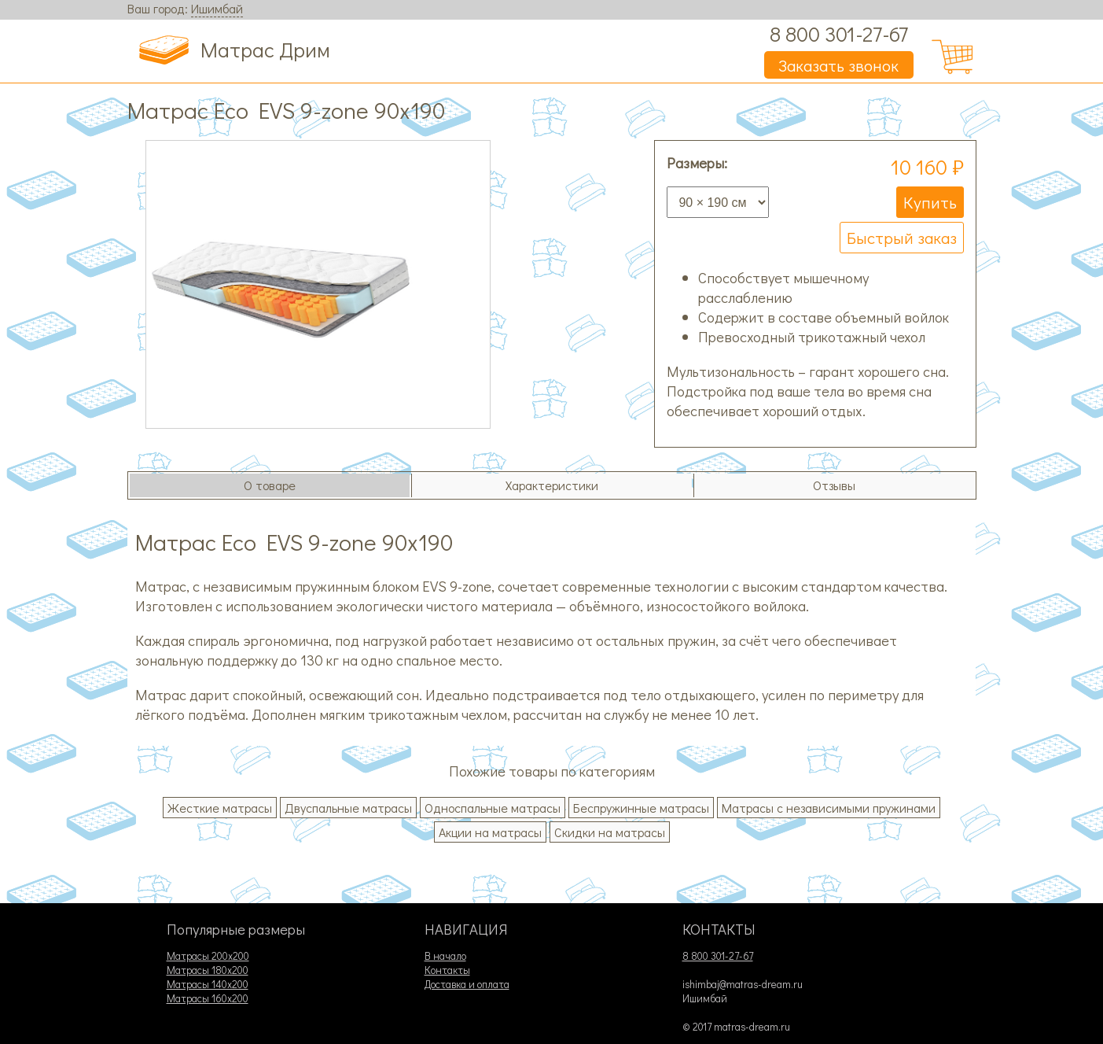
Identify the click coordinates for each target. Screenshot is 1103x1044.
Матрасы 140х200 (207, 984)
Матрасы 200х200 (208, 956)
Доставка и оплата (467, 984)
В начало (445, 956)
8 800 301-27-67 (839, 33)
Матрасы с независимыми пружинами (829, 807)
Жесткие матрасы (219, 807)
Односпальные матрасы (493, 807)
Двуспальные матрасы (348, 807)
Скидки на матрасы (609, 832)
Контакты (447, 970)
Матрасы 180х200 (207, 970)
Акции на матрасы (490, 832)
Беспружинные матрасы (641, 807)
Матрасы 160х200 (207, 998)
